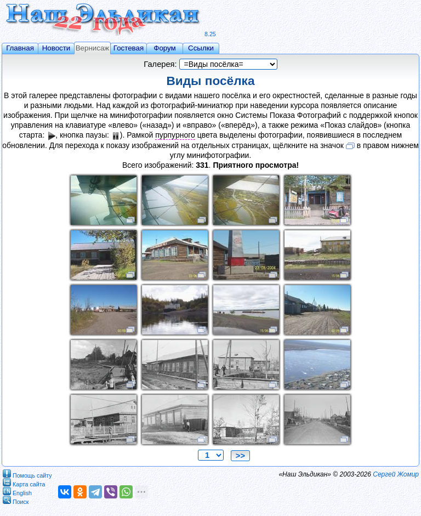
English (17, 491)
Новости (56, 48)
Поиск (16, 500)
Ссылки (201, 48)
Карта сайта (24, 482)
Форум (164, 48)
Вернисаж (93, 48)
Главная (20, 48)
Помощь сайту (27, 473)
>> (240, 455)
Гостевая (128, 48)
